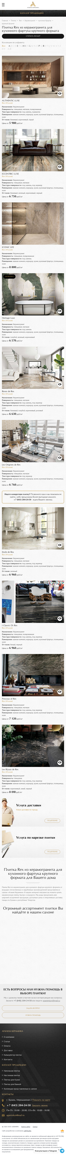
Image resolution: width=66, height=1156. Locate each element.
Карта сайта (25, 1127)
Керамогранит (30, 21)
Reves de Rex (8, 391)
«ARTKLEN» (27, 1131)
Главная (5, 21)
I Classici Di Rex (9, 625)
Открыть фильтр (33, 36)
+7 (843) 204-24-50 (23, 1000)
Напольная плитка (12, 1070)
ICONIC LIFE (8, 247)
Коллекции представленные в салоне (20, 1088)
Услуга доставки (28, 805)
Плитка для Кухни (12, 1079)
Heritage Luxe (8, 318)
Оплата (7, 1046)
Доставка (8, 1050)
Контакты (8, 1059)
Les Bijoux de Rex (10, 769)
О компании (9, 1037)
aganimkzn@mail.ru (51, 1000)
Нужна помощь (33, 1015)
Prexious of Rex (9, 699)
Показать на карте (41, 1100)
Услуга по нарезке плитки (35, 837)
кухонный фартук (44, 21)
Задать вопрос (33, 1008)
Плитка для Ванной (12, 1084)
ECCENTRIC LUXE (10, 174)
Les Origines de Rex (11, 465)
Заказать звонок (40, 1105)
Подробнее (52, 820)
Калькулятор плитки (13, 1055)
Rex (20, 21)
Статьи (7, 1041)
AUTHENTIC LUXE (11, 101)
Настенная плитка (12, 1075)
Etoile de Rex (8, 552)
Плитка (13, 21)
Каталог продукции (31, 13)
